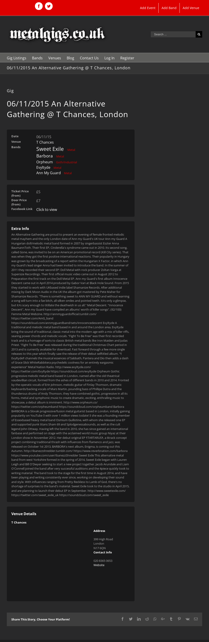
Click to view (46, 209)
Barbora (44, 156)
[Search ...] (173, 34)
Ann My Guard (48, 172)
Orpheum (44, 161)
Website (98, 565)
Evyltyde (43, 167)
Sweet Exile (50, 148)
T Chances (45, 142)
